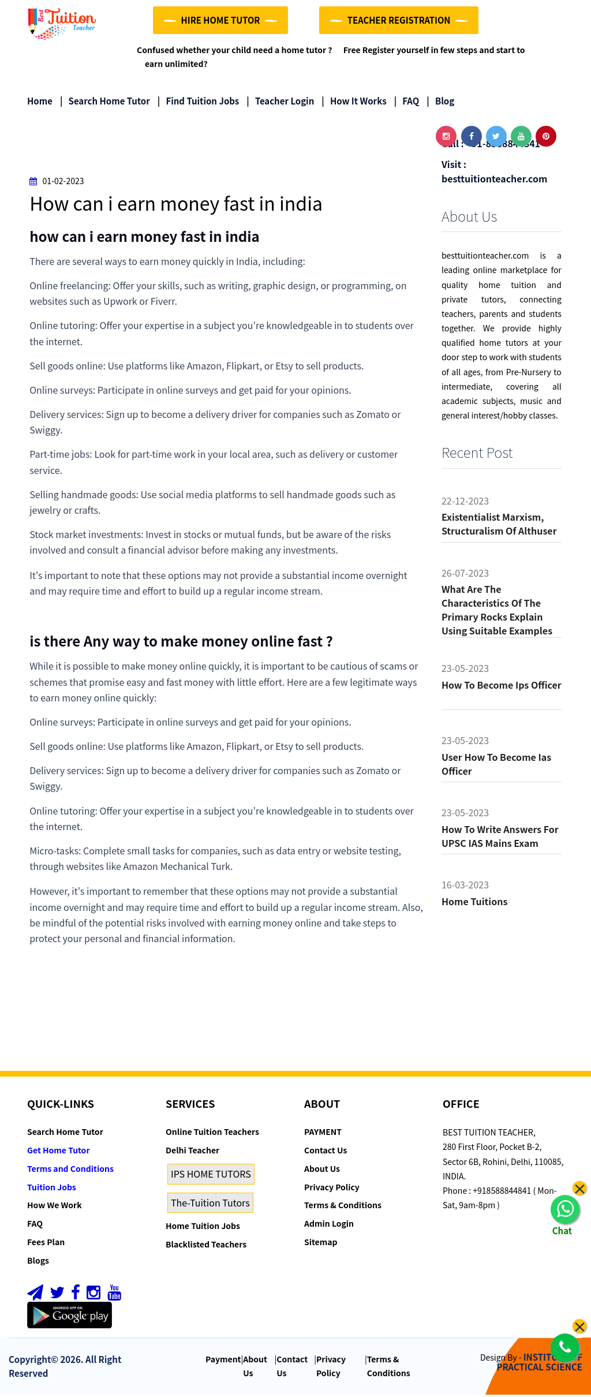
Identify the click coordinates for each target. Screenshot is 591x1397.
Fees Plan (46, 1244)
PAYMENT (323, 1134)
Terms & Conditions (342, 1207)
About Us (322, 1170)
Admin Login (329, 1225)
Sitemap (320, 1244)
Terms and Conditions (70, 1170)
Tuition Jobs (51, 1189)
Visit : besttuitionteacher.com (494, 173)
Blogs (38, 1262)
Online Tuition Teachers (212, 1134)
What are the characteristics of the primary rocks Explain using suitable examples (497, 612)
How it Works (353, 102)
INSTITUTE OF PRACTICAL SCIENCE (539, 1364)
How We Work (54, 1207)
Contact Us (325, 1152)
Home (40, 102)
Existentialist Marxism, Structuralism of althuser (499, 526)
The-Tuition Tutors (210, 1205)
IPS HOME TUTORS (211, 1176)
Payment (223, 1361)
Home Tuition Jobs (203, 1228)
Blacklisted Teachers (206, 1246)
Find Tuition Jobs (198, 102)
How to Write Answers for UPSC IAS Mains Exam (500, 838)
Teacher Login (280, 102)
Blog (440, 102)
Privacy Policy (332, 1189)
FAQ (407, 102)
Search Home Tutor (105, 102)
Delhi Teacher (192, 1152)
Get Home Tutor (58, 1152)
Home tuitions (474, 903)
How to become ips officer (502, 687)
